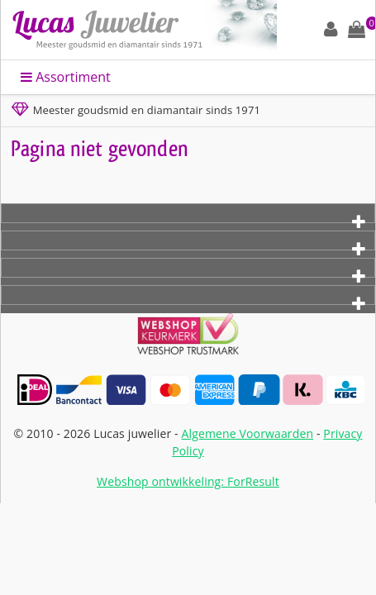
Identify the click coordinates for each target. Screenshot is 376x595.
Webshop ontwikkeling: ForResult (188, 481)
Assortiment (66, 77)
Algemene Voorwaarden (248, 433)
